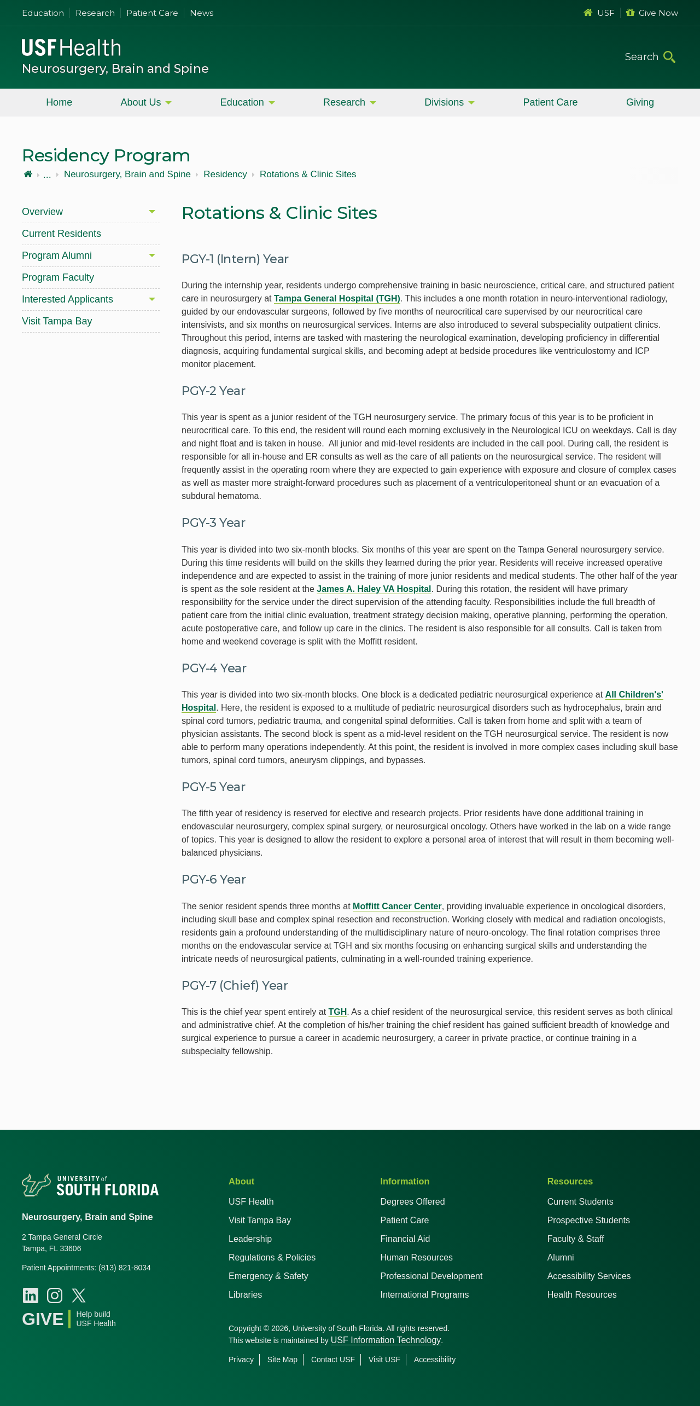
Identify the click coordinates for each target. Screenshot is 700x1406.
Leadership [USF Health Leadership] (250, 1239)
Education (43, 13)
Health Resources (582, 1294)
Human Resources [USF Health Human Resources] (417, 1257)
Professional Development (432, 1276)
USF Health (251, 1201)
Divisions (444, 102)
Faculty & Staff (575, 1239)
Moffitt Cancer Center (397, 906)
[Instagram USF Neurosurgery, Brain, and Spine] (54, 1295)
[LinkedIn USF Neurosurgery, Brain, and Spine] (30, 1295)
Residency (225, 174)
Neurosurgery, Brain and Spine (115, 68)
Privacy (241, 1359)
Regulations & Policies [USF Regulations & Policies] (272, 1257)
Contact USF (333, 1359)
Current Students (580, 1201)
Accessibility (435, 1359)
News (201, 13)
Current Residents (61, 233)
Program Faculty (58, 277)
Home (59, 102)
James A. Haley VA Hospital (374, 589)
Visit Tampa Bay (57, 321)
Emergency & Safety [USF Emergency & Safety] (268, 1276)
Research (95, 13)
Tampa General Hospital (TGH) (337, 298)
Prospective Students (588, 1220)
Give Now (652, 13)
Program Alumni (57, 255)
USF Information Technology (386, 1340)
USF (599, 13)
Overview (42, 211)
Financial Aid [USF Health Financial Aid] (405, 1239)
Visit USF (384, 1359)
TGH (338, 1011)
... (47, 174)
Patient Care (152, 13)
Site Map (282, 1359)
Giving (640, 102)
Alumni (560, 1257)
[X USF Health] (79, 1295)
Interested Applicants (67, 299)
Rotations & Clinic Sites (308, 174)
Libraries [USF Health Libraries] (245, 1294)
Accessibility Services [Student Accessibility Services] (589, 1276)
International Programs (425, 1294)
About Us (140, 102)
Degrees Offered (413, 1201)
